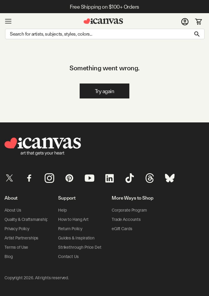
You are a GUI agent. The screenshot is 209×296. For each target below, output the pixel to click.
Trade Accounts (126, 219)
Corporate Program (129, 210)
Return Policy (70, 228)
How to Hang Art (73, 219)
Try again (104, 91)
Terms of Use (16, 247)
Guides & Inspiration (76, 238)
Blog (8, 256)
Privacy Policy (16, 228)
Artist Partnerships (21, 238)
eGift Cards (122, 228)
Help (62, 210)
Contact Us (68, 256)
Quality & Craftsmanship (26, 219)
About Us (12, 210)
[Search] (105, 34)
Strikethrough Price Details (82, 247)
